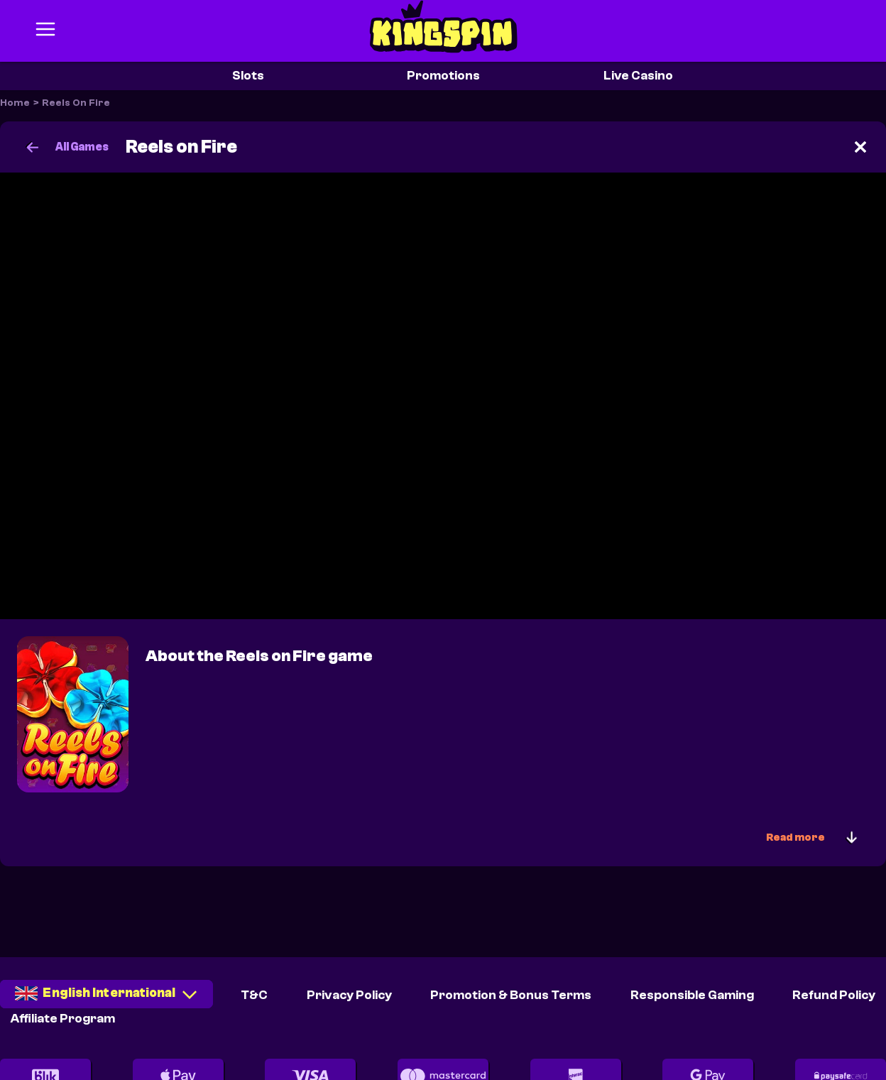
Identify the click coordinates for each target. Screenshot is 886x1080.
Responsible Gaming (692, 995)
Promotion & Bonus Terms (510, 995)
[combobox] (106, 999)
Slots (248, 75)
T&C (254, 995)
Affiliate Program (63, 1018)
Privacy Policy (349, 995)
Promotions (443, 75)
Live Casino (638, 75)
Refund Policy (833, 995)
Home (15, 103)
